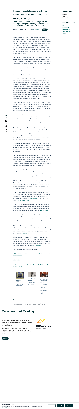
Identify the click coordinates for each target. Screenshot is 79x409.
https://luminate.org (66, 17)
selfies (34, 304)
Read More (5, 338)
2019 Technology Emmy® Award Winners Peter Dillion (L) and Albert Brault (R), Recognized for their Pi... (44, 289)
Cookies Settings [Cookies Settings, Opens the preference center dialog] (52, 406)
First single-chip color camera (31, 283)
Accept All (69, 406)
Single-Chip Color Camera (32, 279)
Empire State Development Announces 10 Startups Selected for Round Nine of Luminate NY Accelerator (17, 323)
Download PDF (65, 27)
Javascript (64, 33)
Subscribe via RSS (66, 29)
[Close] (77, 406)
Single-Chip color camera (18, 304)
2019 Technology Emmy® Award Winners (44, 281)
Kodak (39, 304)
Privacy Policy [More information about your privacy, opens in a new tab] (4, 408)
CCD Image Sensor (18, 281)
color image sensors (26, 301)
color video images (28, 304)
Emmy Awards (39, 301)
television (33, 301)
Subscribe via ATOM (66, 31)
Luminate (36, 29)
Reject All (60, 406)
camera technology (17, 301)
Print (63, 25)
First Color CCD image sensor (19, 285)
